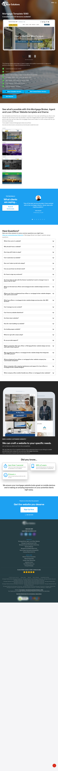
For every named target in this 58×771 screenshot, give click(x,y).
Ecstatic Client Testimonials (29, 560)
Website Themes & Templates (29, 556)
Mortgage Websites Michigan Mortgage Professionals (34, 582)
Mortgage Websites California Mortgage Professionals (34, 580)
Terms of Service (36, 577)
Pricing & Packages (29, 565)
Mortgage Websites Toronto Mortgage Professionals (33, 579)
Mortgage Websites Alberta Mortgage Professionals (12, 579)
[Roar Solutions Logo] (14, 2)
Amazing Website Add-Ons (29, 552)
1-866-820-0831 (29, 514)
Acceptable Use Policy (45, 577)
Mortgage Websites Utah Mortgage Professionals (26, 587)
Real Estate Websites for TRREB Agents (43, 587)
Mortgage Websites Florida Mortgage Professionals (13, 581)
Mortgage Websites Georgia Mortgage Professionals (34, 581)
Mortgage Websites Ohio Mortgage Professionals (12, 586)
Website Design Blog (29, 558)
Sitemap (29, 577)
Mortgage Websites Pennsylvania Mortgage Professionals (34, 586)
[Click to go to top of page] (54, 765)
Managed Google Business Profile (29, 543)
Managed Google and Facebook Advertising (29, 545)
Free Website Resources (29, 564)
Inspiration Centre (29, 562)
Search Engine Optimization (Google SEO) (29, 550)
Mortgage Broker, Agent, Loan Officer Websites (29, 541)
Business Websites (29, 546)
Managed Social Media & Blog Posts (29, 548)
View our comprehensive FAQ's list (12, 235)
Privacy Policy (23, 577)
